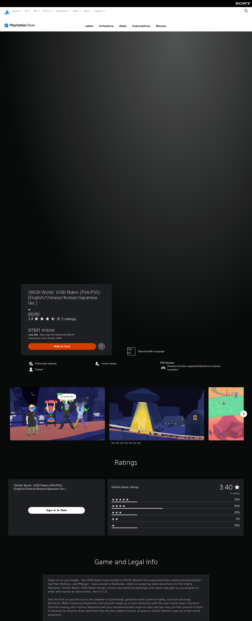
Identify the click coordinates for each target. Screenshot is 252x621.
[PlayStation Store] (20, 21)
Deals (123, 22)
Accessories (61, 10)
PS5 (26, 10)
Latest (89, 22)
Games (15, 10)
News (75, 10)
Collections (106, 22)
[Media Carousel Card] (57, 410)
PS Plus (46, 10)
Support (98, 10)
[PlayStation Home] (7, 11)
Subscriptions (141, 22)
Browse (161, 22)
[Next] (243, 410)
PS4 (35, 10)
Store (86, 10)
